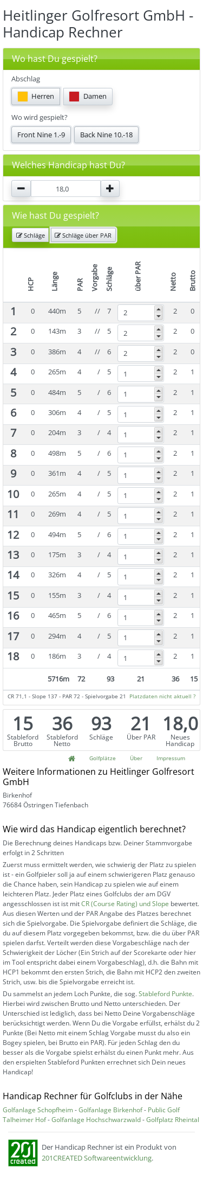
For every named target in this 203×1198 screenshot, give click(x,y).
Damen (88, 96)
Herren (36, 96)
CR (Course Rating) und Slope (125, 903)
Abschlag (25, 79)
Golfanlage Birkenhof (110, 1109)
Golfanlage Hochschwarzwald (96, 1119)
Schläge (30, 235)
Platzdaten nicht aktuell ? (162, 696)
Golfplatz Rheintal (172, 1119)
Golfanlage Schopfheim (38, 1109)
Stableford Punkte (165, 993)
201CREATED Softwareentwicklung (97, 1158)
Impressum (170, 758)
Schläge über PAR (83, 235)
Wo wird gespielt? (39, 117)
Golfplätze (102, 758)
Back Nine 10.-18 (106, 134)
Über (136, 758)
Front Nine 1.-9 (41, 134)
